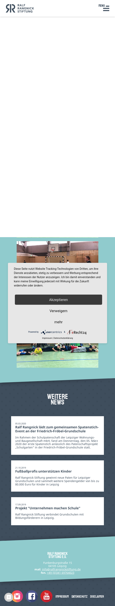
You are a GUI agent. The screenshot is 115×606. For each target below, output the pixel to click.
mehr (58, 322)
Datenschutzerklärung (63, 338)
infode (61, 569)
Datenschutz (79, 596)
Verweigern (58, 311)
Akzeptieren (58, 299)
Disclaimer (97, 596)
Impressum (62, 596)
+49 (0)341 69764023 (60, 573)
